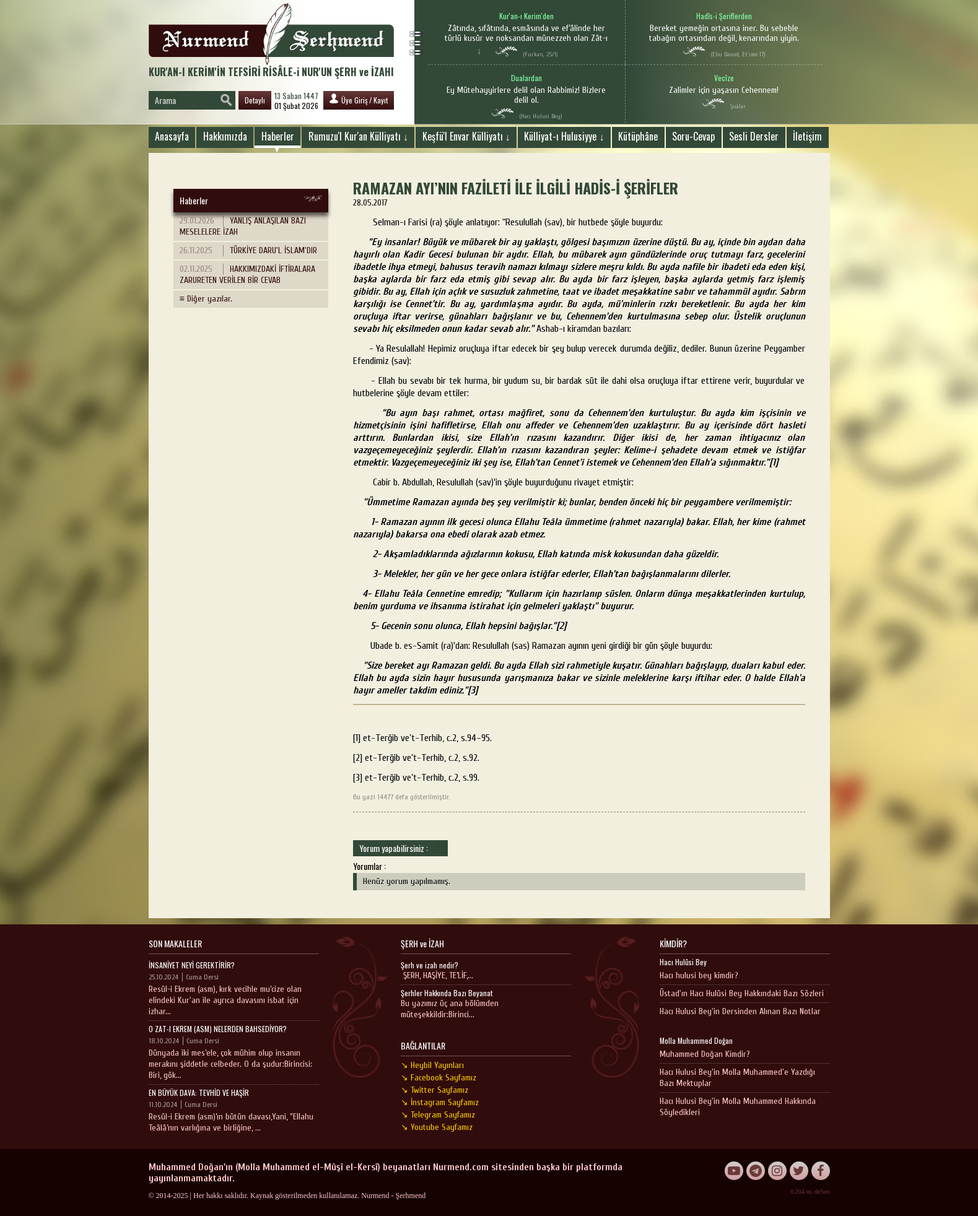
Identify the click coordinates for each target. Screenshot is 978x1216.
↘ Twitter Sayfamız (434, 1090)
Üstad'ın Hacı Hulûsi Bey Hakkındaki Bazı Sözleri (742, 993)
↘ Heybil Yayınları (432, 1065)
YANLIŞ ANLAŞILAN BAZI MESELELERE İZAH (243, 226)
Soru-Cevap (693, 136)
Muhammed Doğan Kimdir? (705, 1054)
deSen (821, 1191)
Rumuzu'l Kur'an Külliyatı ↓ (358, 136)
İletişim (807, 136)
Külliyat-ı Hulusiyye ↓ (564, 136)
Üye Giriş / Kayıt (359, 99)
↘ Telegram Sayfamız (438, 1115)
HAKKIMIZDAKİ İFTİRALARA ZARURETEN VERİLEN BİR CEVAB (247, 274)
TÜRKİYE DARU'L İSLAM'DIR (248, 250)
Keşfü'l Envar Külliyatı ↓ (466, 136)
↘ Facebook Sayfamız (438, 1077)
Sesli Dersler (754, 136)
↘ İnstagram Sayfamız (440, 1102)
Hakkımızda (225, 136)
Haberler (277, 136)
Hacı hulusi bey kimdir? (699, 975)
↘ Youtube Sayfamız (437, 1127)
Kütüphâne (638, 136)
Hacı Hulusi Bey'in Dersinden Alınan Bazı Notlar (740, 1011)
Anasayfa (172, 136)
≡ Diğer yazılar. (206, 298)
